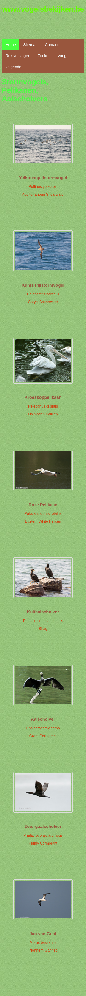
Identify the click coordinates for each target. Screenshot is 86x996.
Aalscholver (43, 719)
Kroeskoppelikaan (43, 397)
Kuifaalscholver (43, 611)
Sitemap (30, 45)
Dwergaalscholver (43, 826)
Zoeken (44, 56)
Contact (51, 45)
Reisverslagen (18, 56)
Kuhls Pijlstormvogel (43, 285)
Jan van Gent (43, 933)
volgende (13, 67)
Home (11, 45)
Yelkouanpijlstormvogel (43, 177)
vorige (63, 56)
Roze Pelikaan (43, 504)
